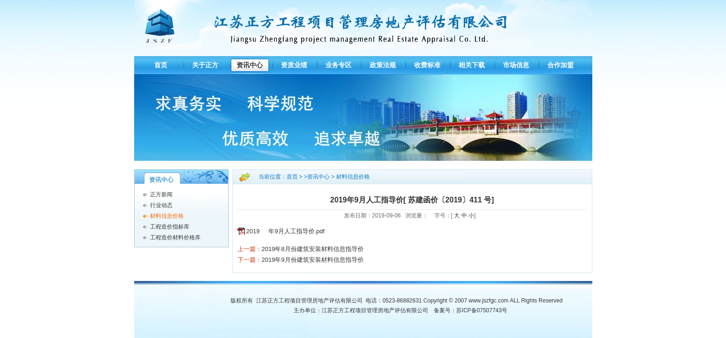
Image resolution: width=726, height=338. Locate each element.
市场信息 (516, 65)
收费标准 (427, 65)
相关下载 (472, 65)
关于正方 (205, 65)
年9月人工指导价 (291, 231)
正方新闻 (161, 194)
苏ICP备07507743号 (481, 310)
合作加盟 (560, 65)
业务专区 (338, 65)
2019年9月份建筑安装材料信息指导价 (313, 259)
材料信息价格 (167, 216)
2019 (253, 231)
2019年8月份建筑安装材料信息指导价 (313, 248)
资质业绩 (294, 65)
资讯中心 (250, 65)
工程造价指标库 (169, 226)
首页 (160, 65)
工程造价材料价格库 (175, 237)
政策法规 (383, 65)
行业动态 (161, 205)
